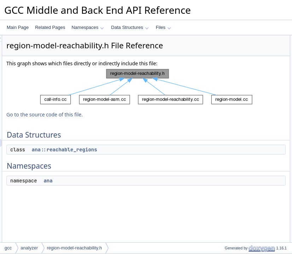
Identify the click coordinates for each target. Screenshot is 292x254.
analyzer (29, 247)
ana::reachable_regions (153, 167)
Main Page (18, 27)
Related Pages (50, 27)
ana (136, 198)
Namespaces (87, 27)
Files (163, 27)
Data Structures (129, 27)
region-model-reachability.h (74, 247)
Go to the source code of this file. (133, 132)
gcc (8, 247)
